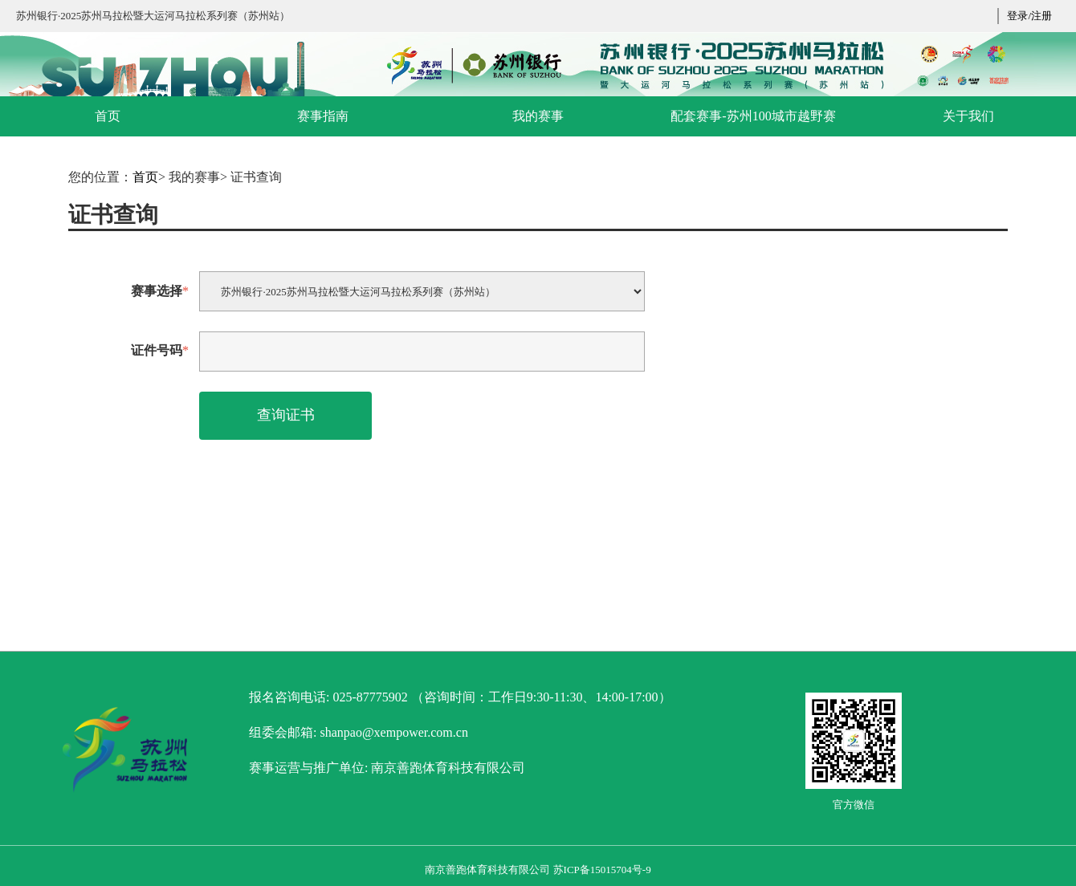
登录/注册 (1029, 16)
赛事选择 (160, 291)
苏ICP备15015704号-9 (602, 870)
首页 (145, 177)
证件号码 (160, 350)
